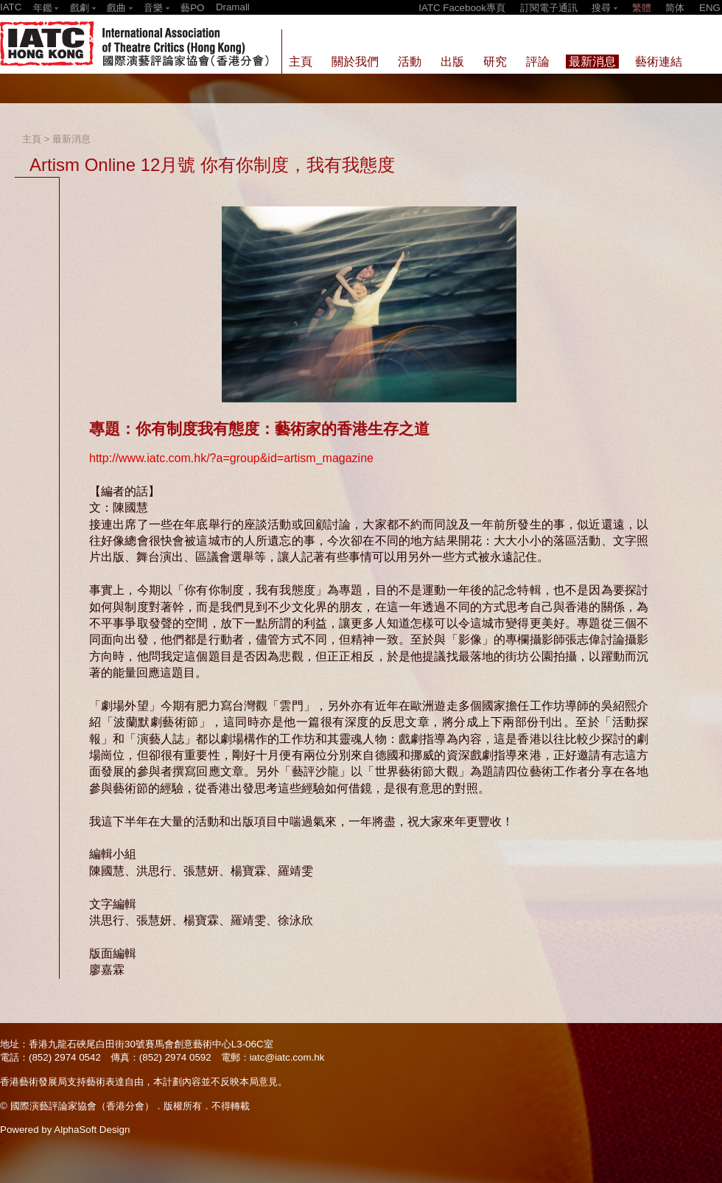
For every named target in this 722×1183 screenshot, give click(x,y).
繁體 (641, 7)
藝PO (192, 7)
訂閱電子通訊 (549, 7)
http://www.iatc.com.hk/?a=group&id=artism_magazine (231, 458)
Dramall (233, 7)
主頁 (31, 138)
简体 (674, 7)
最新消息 (71, 138)
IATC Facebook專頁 (461, 7)
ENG (710, 7)
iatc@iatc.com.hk (287, 1057)
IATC (10, 7)
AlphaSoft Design (92, 1129)
